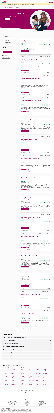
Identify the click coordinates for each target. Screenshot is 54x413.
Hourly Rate (4, 47)
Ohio (37, 381)
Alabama (22, 369)
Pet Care (27, 405)
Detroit (6, 383)
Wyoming (44, 384)
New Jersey (38, 374)
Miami (12, 370)
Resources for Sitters (12, 404)
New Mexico (38, 376)
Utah (44, 376)
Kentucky (30, 374)
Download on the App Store (27, 396)
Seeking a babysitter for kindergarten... (30, 59)
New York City (13, 373)
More (33, 49)
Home (5, 7)
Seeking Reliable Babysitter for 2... (29, 313)
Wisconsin (44, 383)
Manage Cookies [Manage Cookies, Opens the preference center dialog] (40, 409)
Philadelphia (13, 374)
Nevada (37, 372)
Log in (47, 2)
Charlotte (6, 374)
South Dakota (45, 372)
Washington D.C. (14, 384)
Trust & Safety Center (12, 401)
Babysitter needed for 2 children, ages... (31, 217)
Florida (22, 381)
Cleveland (6, 377)
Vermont (44, 377)
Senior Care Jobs (41, 404)
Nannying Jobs (41, 401)
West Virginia (45, 381)
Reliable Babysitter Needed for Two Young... (31, 294)
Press (33, 390)
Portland (12, 377)
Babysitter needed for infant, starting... (30, 158)
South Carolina (45, 370)
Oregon (37, 384)
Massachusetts (31, 380)
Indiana (30, 370)
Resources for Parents (12, 403)
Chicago (6, 376)
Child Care (27, 402)
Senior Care (27, 404)
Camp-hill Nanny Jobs (5, 57)
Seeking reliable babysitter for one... (30, 40)
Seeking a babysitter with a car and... (30, 139)
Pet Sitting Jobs (41, 405)
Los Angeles (13, 369)
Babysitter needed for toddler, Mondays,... (31, 236)
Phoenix (12, 376)
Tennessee (45, 373)
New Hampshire (38, 373)
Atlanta (6, 369)
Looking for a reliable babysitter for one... (31, 198)
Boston (6, 373)
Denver (6, 381)
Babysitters (27, 400)
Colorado (22, 376)
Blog (29, 390)
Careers (26, 390)
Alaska (22, 370)
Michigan (30, 381)
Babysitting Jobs (9, 7)
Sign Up (51, 2)
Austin (6, 370)
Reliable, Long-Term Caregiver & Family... (31, 78)
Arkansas (22, 373)
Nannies (27, 401)
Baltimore (6, 372)
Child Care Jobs (41, 402)
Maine (30, 377)
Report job (48, 53)
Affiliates (12, 400)
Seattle (12, 381)
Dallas (6, 380)
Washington (45, 380)
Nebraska (37, 370)
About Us (21, 390)
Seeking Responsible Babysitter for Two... (31, 275)
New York (37, 377)
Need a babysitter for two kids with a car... (31, 100)
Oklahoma (37, 383)
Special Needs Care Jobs (41, 403)
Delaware (22, 380)
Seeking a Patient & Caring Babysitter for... (31, 177)
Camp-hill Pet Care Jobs (6, 58)
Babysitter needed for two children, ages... (31, 119)
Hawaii (22, 384)
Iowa (30, 372)
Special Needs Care (27, 403)
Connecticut (23, 377)
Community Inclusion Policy (12, 402)
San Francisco (13, 380)
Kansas (30, 373)
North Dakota (38, 380)
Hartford (6, 384)
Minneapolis (13, 372)
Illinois (30, 369)
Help (43, 2)
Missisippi (30, 384)
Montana (37, 369)
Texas (44, 374)
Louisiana (30, 376)
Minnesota (31, 383)
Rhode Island (45, 369)
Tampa (12, 383)
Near (3, 38)
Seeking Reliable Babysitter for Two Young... (31, 255)
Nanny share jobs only (7, 42)
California (22, 374)
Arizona (22, 372)
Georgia (22, 383)
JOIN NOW (7, 19)
